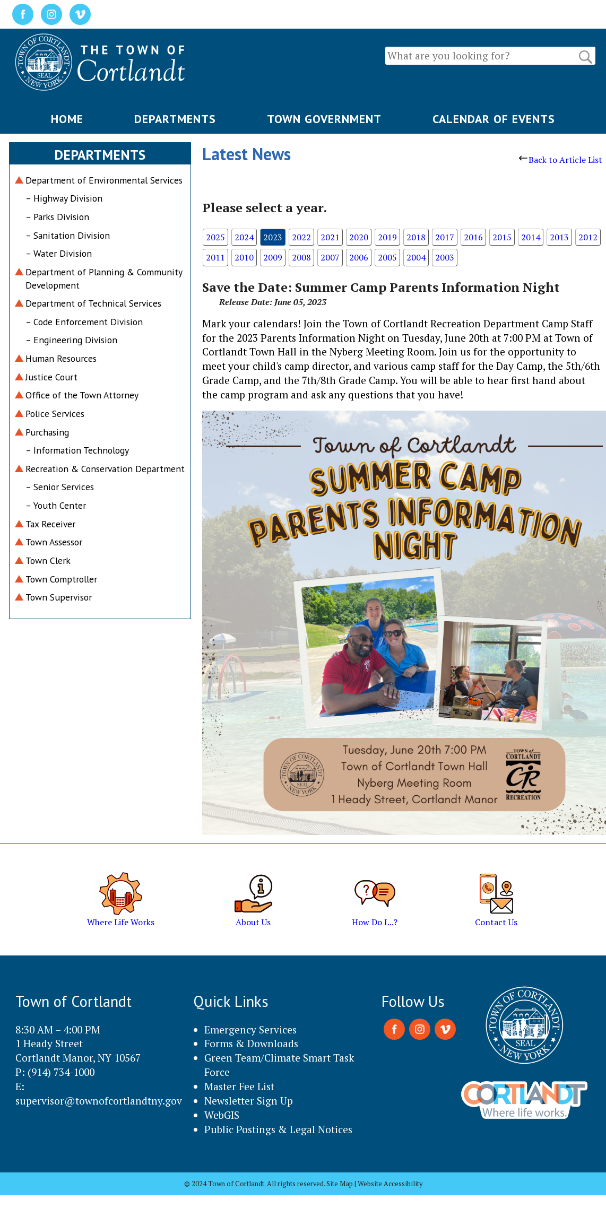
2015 (502, 237)
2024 (244, 237)
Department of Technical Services (93, 303)
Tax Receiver (50, 524)
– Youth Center (55, 505)
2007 (330, 257)
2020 (358, 237)
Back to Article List (560, 160)
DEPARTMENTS (175, 118)
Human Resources (61, 358)
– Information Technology (77, 450)
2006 (358, 257)
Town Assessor (53, 542)
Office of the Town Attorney (81, 395)
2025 (215, 237)
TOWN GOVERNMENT (324, 118)
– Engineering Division (71, 340)
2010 (244, 257)
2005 (387, 257)
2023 (272, 237)
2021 (330, 237)
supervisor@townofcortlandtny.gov (98, 1100)
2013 (559, 237)
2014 (530, 237)
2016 (473, 237)
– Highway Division (63, 198)
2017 (444, 237)
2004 (416, 257)
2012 (588, 237)
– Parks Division (57, 217)
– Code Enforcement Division (84, 322)
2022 (301, 237)
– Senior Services (59, 487)
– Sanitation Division (67, 235)
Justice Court (51, 377)
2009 (272, 257)
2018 (416, 237)
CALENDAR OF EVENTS (493, 118)
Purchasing (47, 432)
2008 (301, 257)
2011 (215, 257)
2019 (387, 237)
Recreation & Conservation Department (105, 469)
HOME (67, 118)
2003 (444, 257)
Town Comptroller (61, 579)
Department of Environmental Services (104, 180)
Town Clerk (48, 560)
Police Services (54, 413)
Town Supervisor (58, 597)
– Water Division (58, 253)
